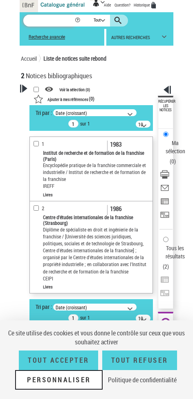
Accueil (29, 58)
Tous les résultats (175, 252)
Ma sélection (175, 147)
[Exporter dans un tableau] (165, 204)
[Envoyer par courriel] (165, 190)
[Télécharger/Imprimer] (165, 177)
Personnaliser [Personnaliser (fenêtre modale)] (59, 379)
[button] (78, 20)
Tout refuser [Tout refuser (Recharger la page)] (139, 360)
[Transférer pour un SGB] (165, 217)
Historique (142, 5)
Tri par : (44, 113)
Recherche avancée (47, 37)
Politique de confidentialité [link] (142, 379)
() (64, 98)
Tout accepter (58, 360)
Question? (122, 5)
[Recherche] (48, 20)
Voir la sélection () (74, 90)
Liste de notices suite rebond (74, 58)
